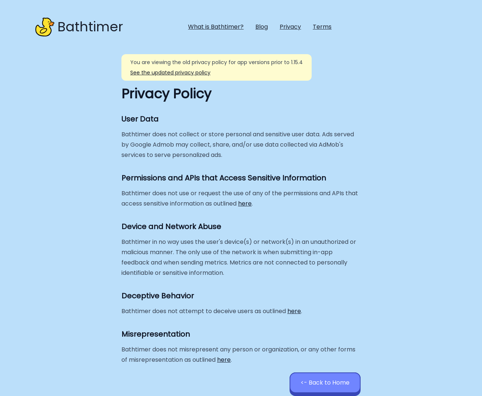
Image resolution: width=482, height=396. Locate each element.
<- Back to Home (325, 382)
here (245, 203)
